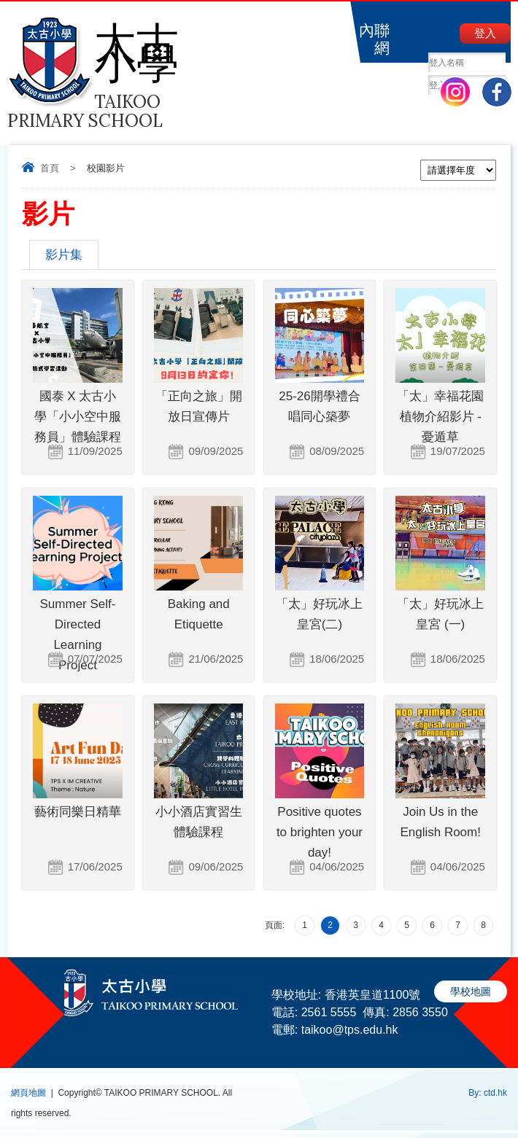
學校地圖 (470, 991)
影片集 (63, 255)
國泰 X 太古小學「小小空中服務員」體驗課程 (77, 416)
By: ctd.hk (487, 1093)
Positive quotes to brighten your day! (320, 832)
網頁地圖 (28, 1093)
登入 (485, 33)
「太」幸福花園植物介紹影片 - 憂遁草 (440, 416)
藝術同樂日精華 (77, 812)
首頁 (49, 168)
